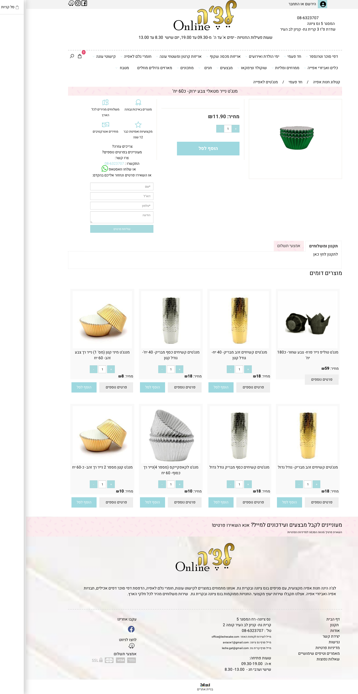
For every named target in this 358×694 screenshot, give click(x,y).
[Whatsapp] (347, 684)
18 (232, 376)
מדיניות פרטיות (302, 648)
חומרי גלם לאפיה (109, 56)
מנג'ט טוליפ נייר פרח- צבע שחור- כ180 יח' (281, 355)
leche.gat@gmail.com (209, 648)
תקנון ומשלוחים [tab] (297, 246)
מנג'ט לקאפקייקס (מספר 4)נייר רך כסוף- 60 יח (144, 470)
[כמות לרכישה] (202, 129)
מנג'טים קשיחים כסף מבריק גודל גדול (213, 467)
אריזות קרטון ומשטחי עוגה (153, 56)
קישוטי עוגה (78, 56)
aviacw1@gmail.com (210, 642)
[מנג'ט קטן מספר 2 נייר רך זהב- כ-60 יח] (76, 462)
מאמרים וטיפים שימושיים (293, 653)
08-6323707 (282, 18)
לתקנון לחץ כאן (299, 254)
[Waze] (347, 673)
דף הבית (307, 619)
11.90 (193, 116)
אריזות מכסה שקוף (197, 56)
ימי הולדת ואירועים (236, 56)
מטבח (96, 67)
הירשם (284, 4)
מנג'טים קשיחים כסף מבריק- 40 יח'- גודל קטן (145, 355)
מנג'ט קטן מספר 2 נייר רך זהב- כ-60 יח (76, 467)
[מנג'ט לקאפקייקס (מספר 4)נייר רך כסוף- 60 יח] (144, 462)
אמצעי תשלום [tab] (262, 246)
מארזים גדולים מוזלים (128, 68)
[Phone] (347, 663)
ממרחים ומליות (259, 67)
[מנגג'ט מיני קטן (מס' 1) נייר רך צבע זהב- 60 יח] (76, 347)
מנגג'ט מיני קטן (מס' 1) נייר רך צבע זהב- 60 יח (76, 355)
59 (301, 368)
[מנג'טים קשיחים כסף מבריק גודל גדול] (213, 462)
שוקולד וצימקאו (226, 67)
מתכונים (159, 67)
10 (164, 491)
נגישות (308, 642)
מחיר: (206, 116)
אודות (309, 631)
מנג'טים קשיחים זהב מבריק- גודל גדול (282, 467)
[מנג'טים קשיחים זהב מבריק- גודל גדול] (281, 462)
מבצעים (198, 67)
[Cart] (53, 56)
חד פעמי (266, 56)
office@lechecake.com (199, 637)
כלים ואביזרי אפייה (295, 67)
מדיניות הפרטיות (271, 532)
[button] (195, 387)
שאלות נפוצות (302, 659)
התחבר (268, 4)
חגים (179, 67)
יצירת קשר (305, 636)
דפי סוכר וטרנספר (296, 56)
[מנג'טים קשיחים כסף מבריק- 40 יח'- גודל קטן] (144, 347)
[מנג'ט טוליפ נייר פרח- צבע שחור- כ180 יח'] (281, 347)
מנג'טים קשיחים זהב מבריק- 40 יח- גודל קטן (213, 355)
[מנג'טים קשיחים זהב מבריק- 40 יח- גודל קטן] (213, 347)
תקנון (308, 625)
